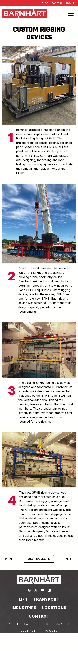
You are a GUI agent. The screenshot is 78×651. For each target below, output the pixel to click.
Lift (23, 599)
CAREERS (30, 623)
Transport (46, 599)
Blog (45, 3)
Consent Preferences (39, 643)
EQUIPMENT (29, 630)
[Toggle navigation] (71, 13)
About (70, 3)
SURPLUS (62, 623)
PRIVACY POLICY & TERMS (25, 637)
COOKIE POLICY (59, 637)
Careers (57, 3)
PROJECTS (50, 630)
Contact (39, 616)
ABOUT (13, 623)
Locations (54, 608)
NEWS (46, 623)
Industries (24, 608)
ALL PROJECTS (39, 558)
